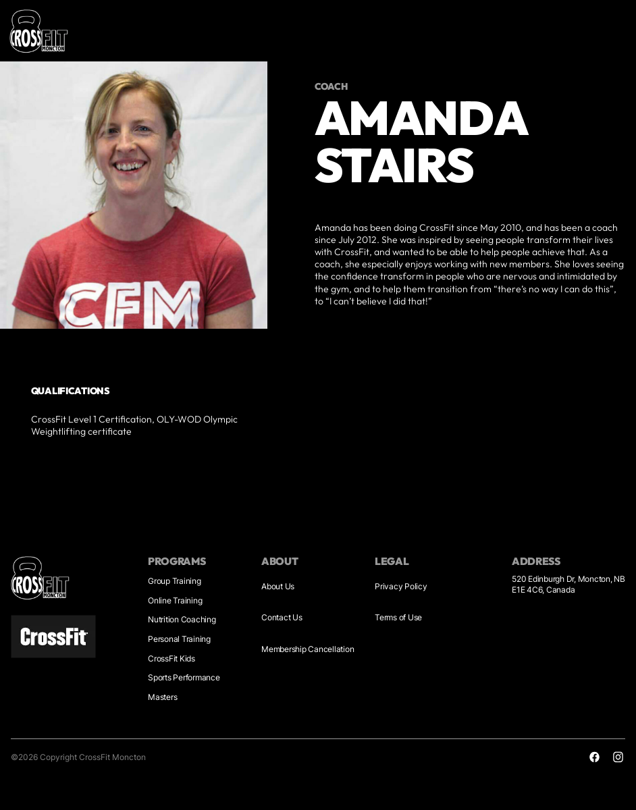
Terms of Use (398, 617)
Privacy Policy (401, 586)
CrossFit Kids (171, 658)
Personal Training (179, 639)
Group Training (174, 581)
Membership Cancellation (307, 649)
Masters (162, 697)
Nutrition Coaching (182, 619)
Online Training (175, 600)
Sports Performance (184, 677)
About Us (277, 586)
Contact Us (281, 617)
